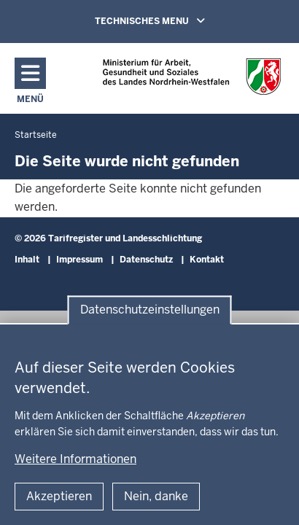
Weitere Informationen (75, 459)
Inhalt (27, 259)
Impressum (79, 259)
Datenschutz (146, 259)
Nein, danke (156, 496)
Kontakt (207, 259)
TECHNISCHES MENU (170, 20)
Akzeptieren (59, 496)
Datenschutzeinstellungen (150, 309)
